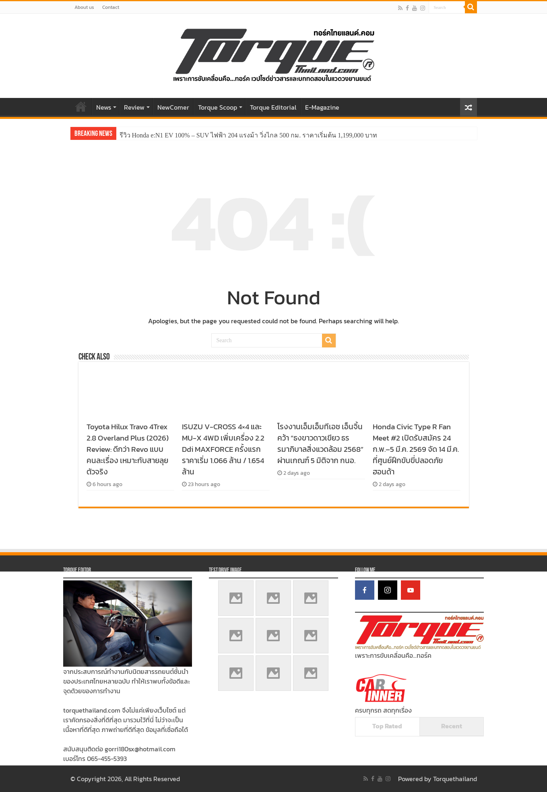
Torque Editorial (273, 107)
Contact (110, 7)
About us (84, 7)
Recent (451, 726)
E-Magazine (322, 107)
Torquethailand (455, 779)
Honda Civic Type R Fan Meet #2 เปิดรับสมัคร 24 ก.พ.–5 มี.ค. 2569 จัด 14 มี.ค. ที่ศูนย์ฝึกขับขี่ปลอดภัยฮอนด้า (416, 449)
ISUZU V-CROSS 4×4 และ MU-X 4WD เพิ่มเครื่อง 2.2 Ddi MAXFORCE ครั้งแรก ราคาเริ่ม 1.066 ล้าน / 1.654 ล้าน (223, 449)
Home (80, 106)
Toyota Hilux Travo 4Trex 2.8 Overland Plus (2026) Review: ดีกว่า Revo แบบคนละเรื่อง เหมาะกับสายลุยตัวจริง (128, 449)
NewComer (173, 107)
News (103, 107)
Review (134, 107)
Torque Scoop (217, 107)
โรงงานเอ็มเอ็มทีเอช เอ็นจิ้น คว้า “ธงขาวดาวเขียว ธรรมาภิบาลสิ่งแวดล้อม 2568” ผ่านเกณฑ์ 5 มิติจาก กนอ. (320, 443)
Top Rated (387, 726)
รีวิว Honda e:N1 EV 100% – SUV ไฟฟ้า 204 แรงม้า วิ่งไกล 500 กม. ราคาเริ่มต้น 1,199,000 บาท (249, 135)
